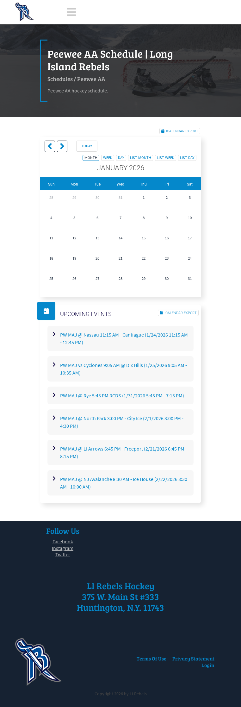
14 (120, 238)
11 (51, 238)
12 (74, 238)
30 (97, 197)
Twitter (62, 554)
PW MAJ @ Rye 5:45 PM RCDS (122, 395)
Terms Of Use (151, 658)
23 (167, 258)
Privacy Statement (193, 658)
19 (74, 258)
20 (97, 258)
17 (190, 238)
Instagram (62, 548)
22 (143, 258)
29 (74, 197)
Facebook (63, 541)
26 (74, 278)
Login (207, 665)
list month (140, 158)
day (121, 158)
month (90, 158)
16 (167, 238)
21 (120, 258)
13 (97, 238)
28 (51, 197)
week (107, 158)
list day (187, 158)
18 (51, 258)
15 (143, 238)
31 (120, 197)
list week (165, 158)
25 (51, 278)
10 (190, 217)
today (86, 146)
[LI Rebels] (24, 12)
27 (97, 278)
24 (190, 258)
